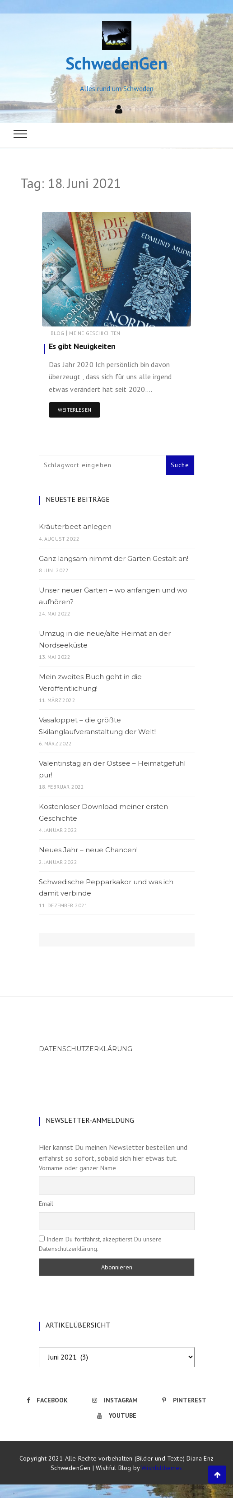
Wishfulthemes (161, 1468)
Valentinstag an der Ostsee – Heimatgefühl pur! (112, 769)
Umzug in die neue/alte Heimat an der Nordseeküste (105, 639)
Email (46, 1203)
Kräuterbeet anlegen (75, 526)
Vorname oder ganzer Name (77, 1168)
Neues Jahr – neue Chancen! (88, 849)
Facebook (47, 1400)
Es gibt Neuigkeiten (82, 346)
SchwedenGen (116, 63)
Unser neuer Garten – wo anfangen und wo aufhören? (113, 596)
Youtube (116, 1415)
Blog (57, 333)
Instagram (115, 1400)
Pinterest (184, 1400)
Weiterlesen (74, 409)
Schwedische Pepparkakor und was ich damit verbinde (106, 888)
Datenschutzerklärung (85, 1049)
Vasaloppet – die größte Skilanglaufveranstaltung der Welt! (97, 726)
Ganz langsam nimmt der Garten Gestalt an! (113, 558)
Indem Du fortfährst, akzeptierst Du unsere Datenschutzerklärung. (100, 1244)
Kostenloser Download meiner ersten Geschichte (103, 812)
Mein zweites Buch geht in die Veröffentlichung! (90, 682)
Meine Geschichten (94, 333)
